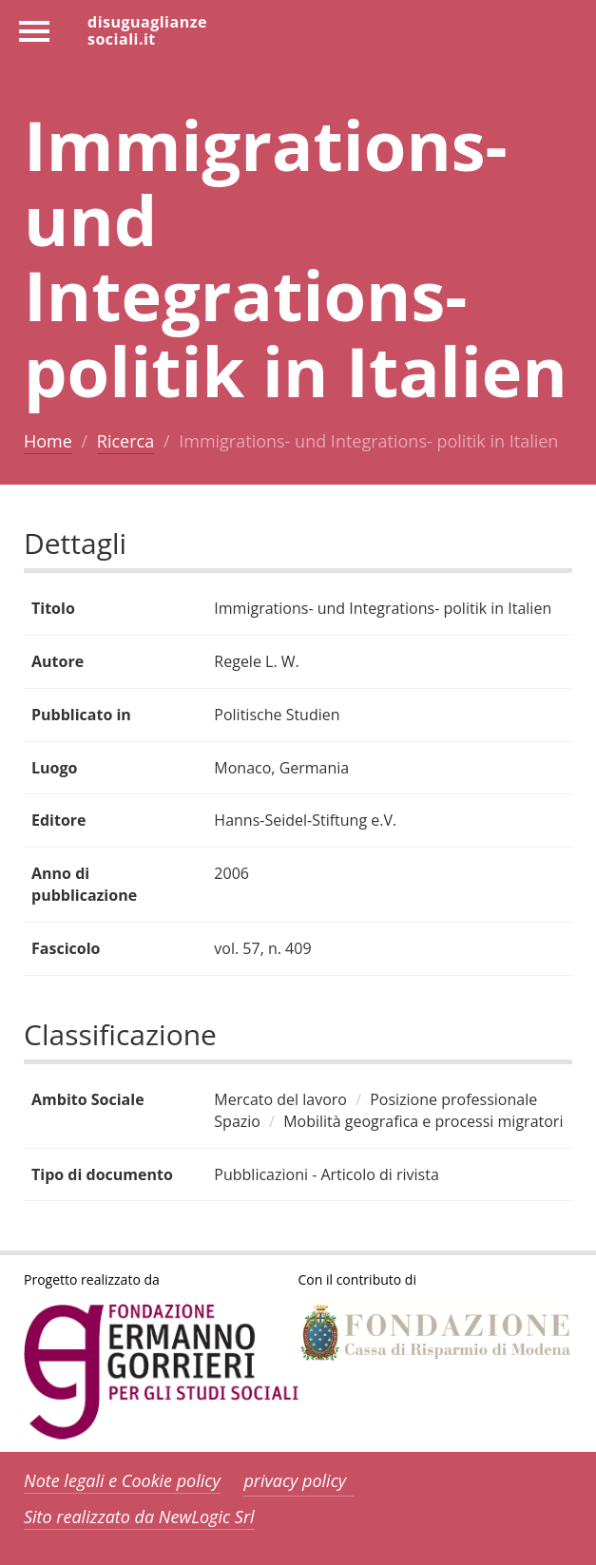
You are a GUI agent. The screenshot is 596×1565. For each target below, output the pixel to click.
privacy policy (294, 1480)
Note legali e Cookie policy (122, 1480)
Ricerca (125, 440)
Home (48, 440)
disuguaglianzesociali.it (147, 29)
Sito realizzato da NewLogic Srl (139, 1516)
